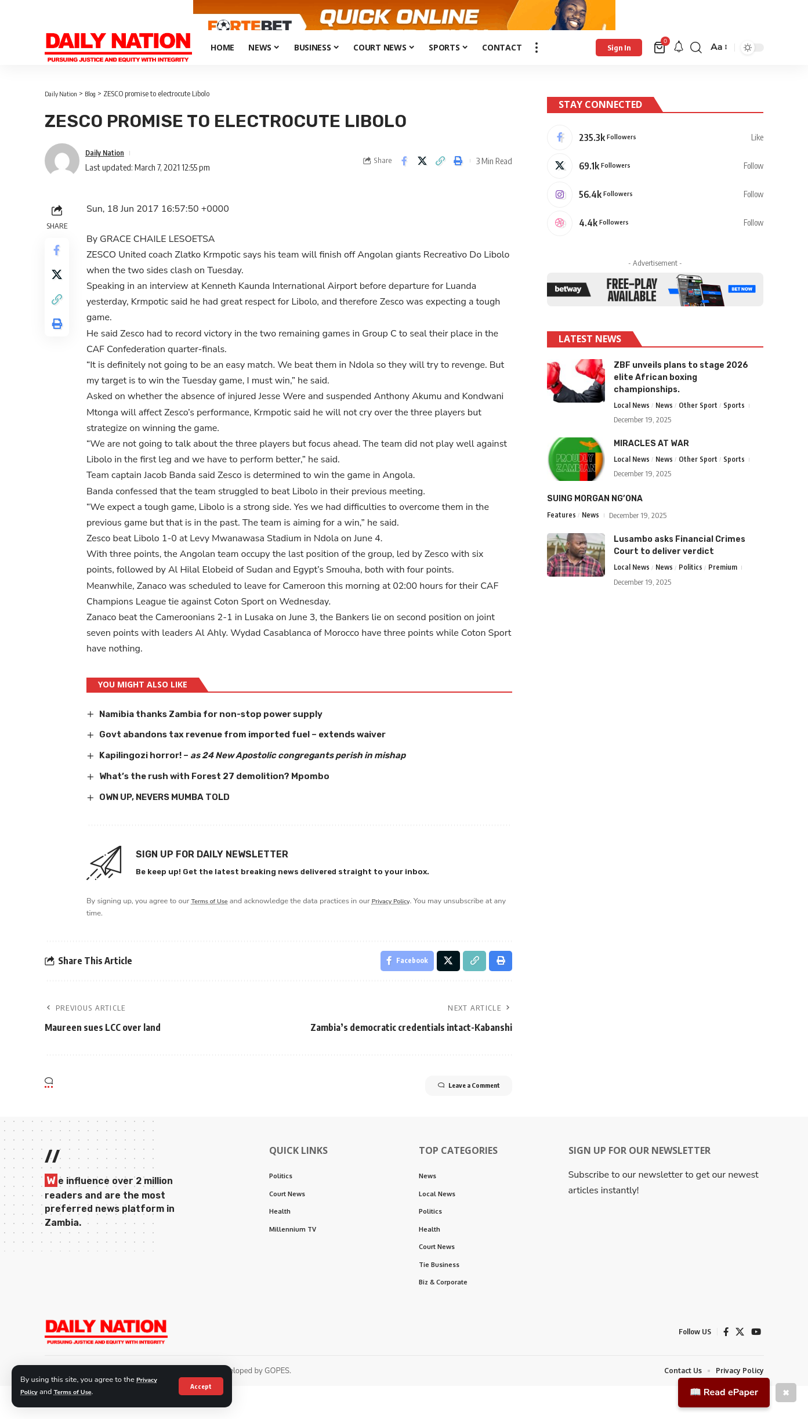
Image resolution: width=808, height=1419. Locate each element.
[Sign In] (619, 71)
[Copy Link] (440, 185)
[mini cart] (660, 71)
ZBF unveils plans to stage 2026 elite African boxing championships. (681, 401)
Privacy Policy (404, 923)
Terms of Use (80, 1392)
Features (562, 540)
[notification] (678, 71)
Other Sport (701, 430)
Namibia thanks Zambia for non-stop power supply (221, 737)
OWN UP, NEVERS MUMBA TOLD (174, 820)
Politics (693, 593)
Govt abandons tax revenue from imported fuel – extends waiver (255, 757)
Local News (632, 430)
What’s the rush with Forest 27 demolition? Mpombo (224, 799)
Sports (737, 430)
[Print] (458, 185)
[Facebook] (655, 154)
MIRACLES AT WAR (651, 468)
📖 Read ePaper (724, 1392)
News (666, 430)
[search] (696, 71)
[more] (536, 71)
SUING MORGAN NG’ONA (595, 523)
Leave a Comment (454, 1113)
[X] (655, 184)
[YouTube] (756, 1364)
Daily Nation (108, 176)
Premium (725, 593)
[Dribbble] (655, 246)
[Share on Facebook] (404, 185)
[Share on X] (422, 185)
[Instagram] (655, 215)
